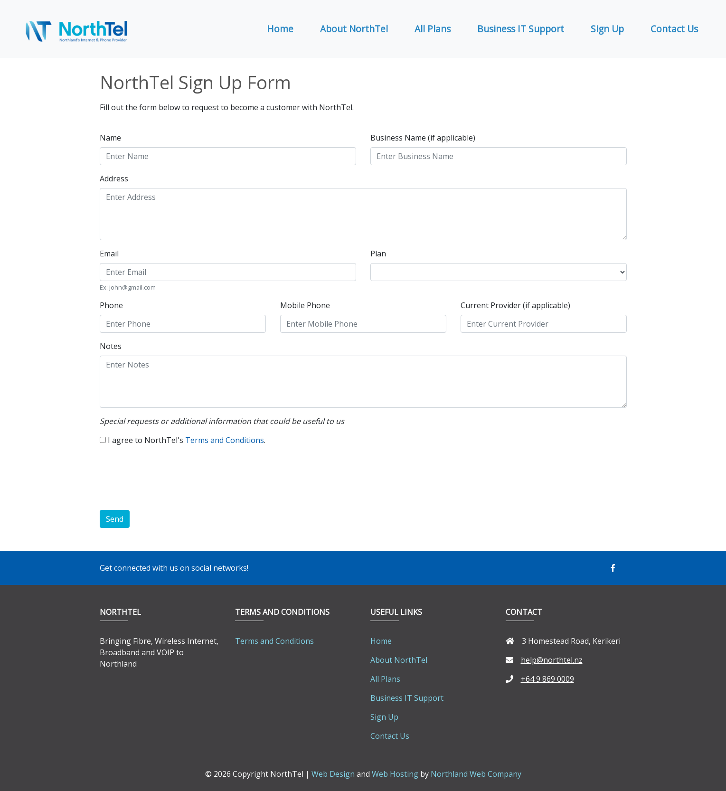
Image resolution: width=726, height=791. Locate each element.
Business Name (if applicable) (422, 137)
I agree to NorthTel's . (186, 440)
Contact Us (674, 28)
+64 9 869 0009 (540, 679)
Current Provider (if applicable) (515, 305)
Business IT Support (520, 28)
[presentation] (172, 479)
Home (280, 28)
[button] (619, 568)
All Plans (433, 28)
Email (109, 253)
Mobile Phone (305, 305)
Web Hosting (395, 774)
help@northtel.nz (544, 660)
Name (110, 137)
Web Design (333, 774)
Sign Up (607, 28)
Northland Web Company (476, 774)
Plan (378, 253)
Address (114, 178)
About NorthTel (354, 28)
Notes (111, 346)
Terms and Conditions (224, 440)
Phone (111, 305)
